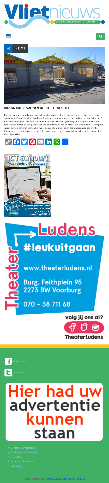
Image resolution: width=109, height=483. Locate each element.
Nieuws (20, 48)
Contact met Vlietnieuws (23, 447)
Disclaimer (16, 465)
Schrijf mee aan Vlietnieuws (25, 452)
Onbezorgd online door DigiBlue (66, 479)
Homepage (16, 456)
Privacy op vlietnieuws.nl (23, 461)
